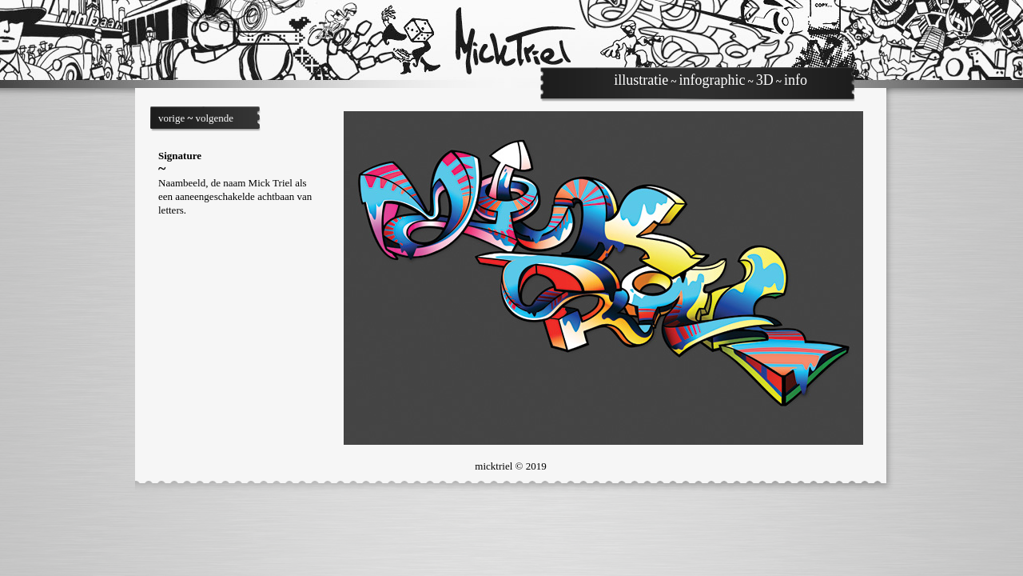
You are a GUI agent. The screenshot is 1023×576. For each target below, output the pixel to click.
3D (765, 80)
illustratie (641, 80)
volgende (214, 118)
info (795, 80)
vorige (171, 118)
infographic (712, 80)
